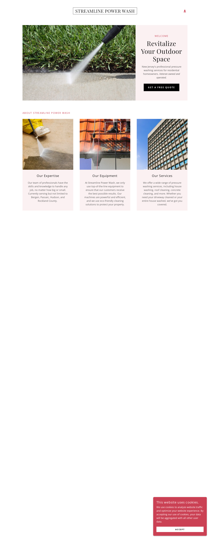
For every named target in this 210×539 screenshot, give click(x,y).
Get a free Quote (161, 87)
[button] (185, 11)
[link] (105, 11)
